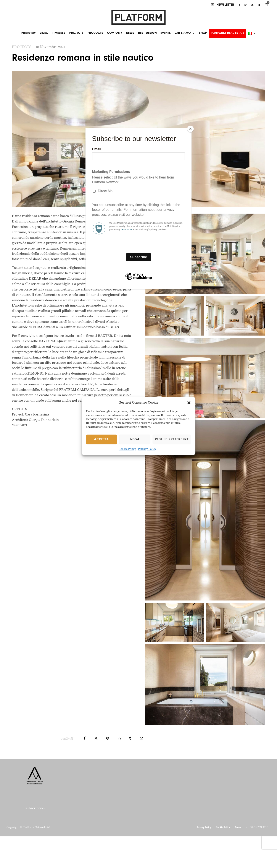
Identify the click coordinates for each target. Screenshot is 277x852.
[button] (189, 403)
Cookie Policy (127, 449)
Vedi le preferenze (172, 439)
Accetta (101, 439)
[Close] (190, 129)
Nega (134, 439)
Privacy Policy (147, 449)
